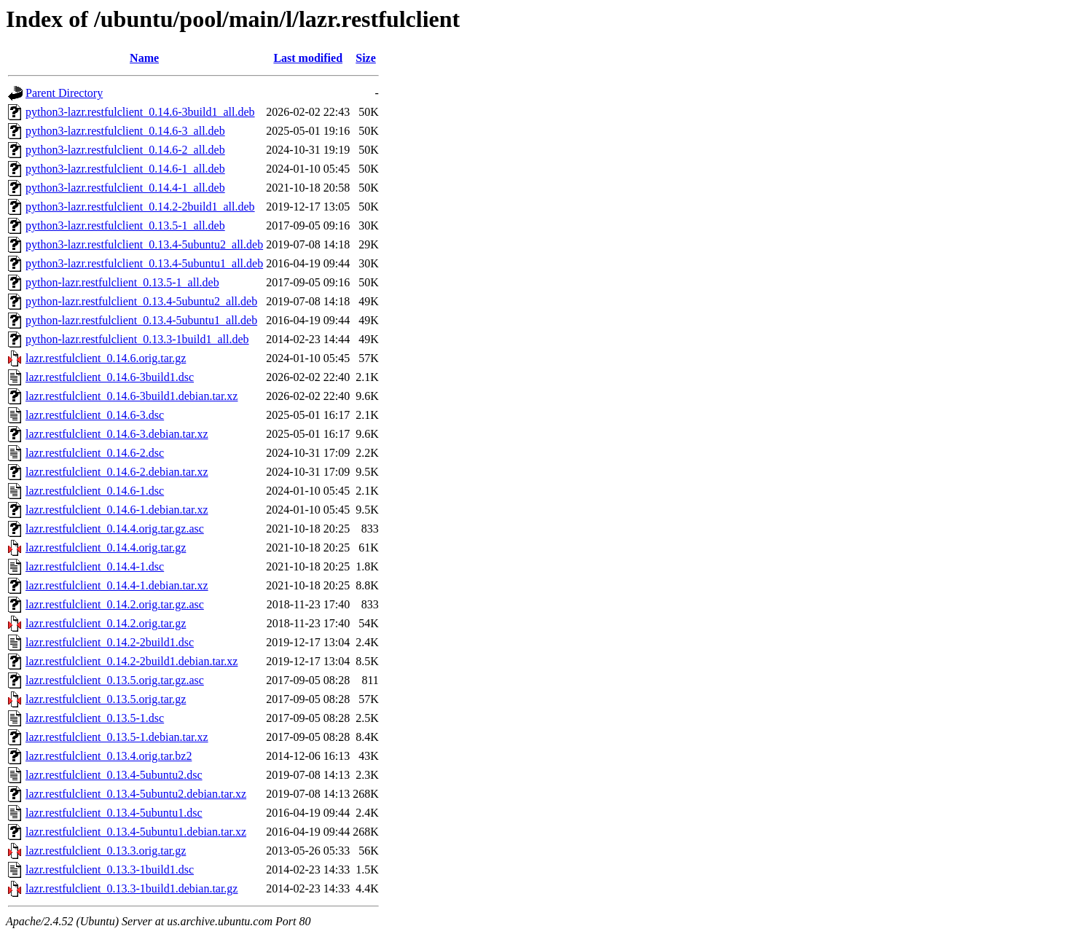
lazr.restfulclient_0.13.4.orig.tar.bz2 (108, 756)
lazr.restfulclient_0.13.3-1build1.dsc (109, 869)
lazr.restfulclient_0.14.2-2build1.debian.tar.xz (131, 661)
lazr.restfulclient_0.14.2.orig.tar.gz (105, 623)
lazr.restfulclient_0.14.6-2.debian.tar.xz (116, 472)
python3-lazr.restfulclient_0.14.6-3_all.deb (125, 131)
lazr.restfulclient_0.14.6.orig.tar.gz (105, 358)
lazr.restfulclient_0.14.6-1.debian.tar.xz (116, 509)
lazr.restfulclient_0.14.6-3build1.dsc (109, 377)
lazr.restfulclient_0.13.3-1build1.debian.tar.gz (131, 888)
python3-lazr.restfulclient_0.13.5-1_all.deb (125, 225)
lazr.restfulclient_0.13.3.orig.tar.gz (105, 850)
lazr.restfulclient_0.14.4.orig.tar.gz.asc (114, 528)
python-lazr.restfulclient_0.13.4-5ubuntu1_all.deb (141, 320)
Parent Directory (64, 93)
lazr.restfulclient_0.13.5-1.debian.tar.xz (116, 737)
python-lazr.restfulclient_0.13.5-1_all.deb (122, 282)
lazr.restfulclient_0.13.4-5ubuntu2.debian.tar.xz (135, 794)
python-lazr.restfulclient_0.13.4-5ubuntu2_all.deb (141, 301)
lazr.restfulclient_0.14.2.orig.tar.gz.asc (114, 604)
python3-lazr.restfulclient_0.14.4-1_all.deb (125, 187)
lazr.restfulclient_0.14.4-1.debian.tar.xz (116, 585)
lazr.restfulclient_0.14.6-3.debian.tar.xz (116, 434)
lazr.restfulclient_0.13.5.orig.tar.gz (105, 699)
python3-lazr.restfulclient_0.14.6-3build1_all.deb (140, 112)
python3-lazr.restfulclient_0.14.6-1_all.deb (125, 168)
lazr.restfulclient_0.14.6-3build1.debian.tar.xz (131, 396)
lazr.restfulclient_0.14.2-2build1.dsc (109, 642)
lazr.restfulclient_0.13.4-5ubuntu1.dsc (114, 813)
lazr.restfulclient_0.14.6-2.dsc (94, 453)
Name (144, 58)
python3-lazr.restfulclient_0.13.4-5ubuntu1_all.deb (144, 263)
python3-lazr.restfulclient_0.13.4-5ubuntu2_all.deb (144, 244)
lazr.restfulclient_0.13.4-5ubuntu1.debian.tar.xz (135, 831)
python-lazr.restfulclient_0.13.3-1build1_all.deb (137, 339)
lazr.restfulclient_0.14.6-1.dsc (94, 490)
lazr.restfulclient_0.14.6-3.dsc (94, 415)
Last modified (307, 58)
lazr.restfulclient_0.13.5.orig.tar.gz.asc (114, 680)
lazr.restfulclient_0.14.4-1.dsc (94, 566)
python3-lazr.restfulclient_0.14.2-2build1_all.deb (140, 206)
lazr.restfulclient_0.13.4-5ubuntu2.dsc (114, 775)
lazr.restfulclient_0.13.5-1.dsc (94, 718)
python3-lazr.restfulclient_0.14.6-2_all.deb (125, 150)
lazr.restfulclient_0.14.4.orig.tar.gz (105, 547)
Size (366, 58)
